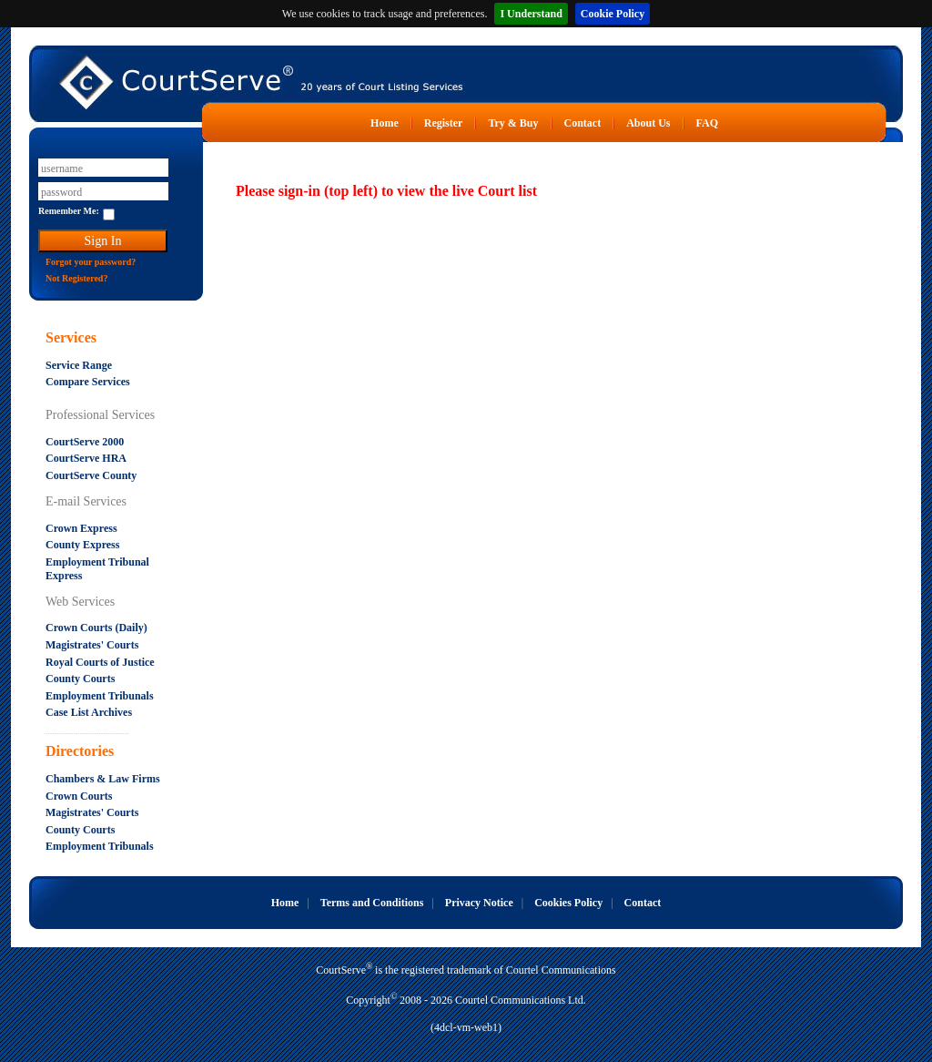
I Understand (531, 13)
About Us (648, 123)
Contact (583, 123)
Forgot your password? (91, 262)
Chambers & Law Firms (103, 778)
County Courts (80, 678)
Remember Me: (68, 211)
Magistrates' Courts (92, 644)
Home (384, 123)
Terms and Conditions (372, 902)
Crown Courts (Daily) (96, 627)
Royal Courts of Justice (100, 662)
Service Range (79, 365)
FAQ (707, 123)
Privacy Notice (479, 902)
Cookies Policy (568, 902)
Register (443, 123)
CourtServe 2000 (85, 441)
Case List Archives (89, 712)
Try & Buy (513, 123)
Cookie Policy (612, 13)
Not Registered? (76, 278)
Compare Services (88, 381)
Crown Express (81, 528)
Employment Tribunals (100, 695)
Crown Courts (79, 796)
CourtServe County (91, 475)
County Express (82, 544)
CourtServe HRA (86, 458)
